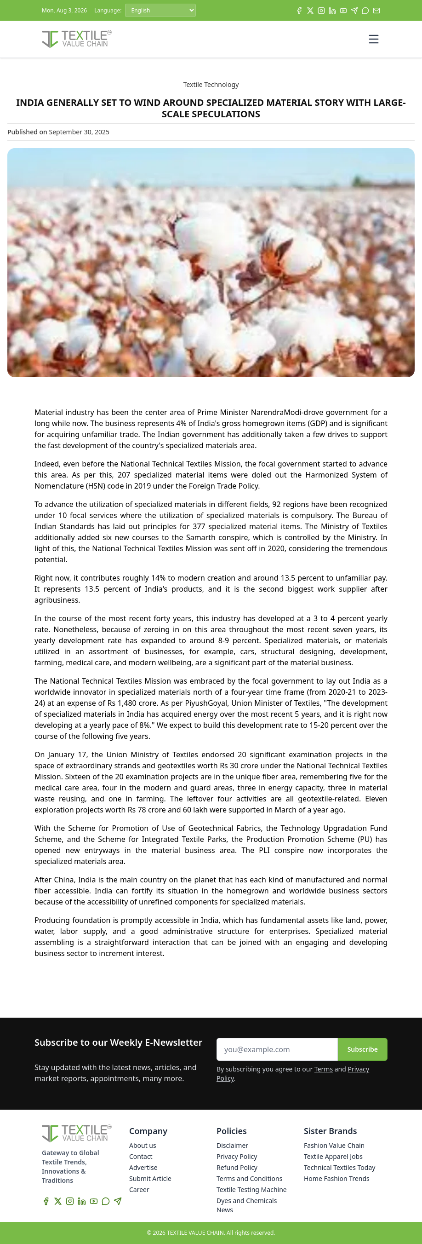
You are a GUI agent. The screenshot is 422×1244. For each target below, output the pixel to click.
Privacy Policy (237, 1156)
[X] (310, 10)
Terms (323, 1069)
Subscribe (363, 1049)
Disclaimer (232, 1145)
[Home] (77, 39)
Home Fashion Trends (337, 1178)
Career (139, 1189)
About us (142, 1145)
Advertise (143, 1167)
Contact (141, 1156)
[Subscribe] (376, 10)
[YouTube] (343, 10)
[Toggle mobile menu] (373, 39)
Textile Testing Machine (252, 1189)
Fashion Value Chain (334, 1145)
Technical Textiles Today (339, 1167)
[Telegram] (354, 10)
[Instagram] (321, 10)
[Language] (160, 10)
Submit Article (150, 1178)
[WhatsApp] (365, 10)
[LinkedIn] (332, 10)
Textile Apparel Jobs (333, 1156)
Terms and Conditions (249, 1178)
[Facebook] (299, 10)
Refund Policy (237, 1167)
